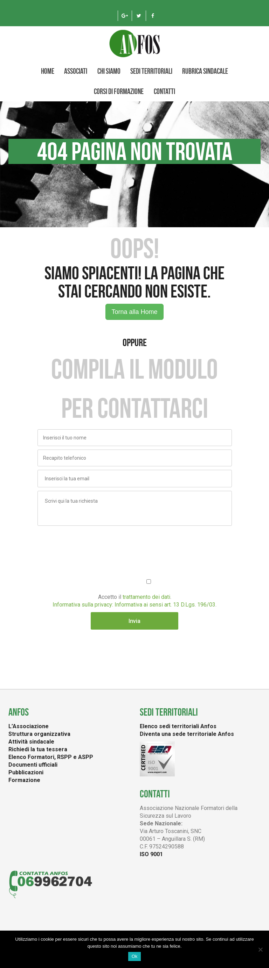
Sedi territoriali (151, 71)
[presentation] (90, 543)
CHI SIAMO (108, 71)
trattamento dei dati (146, 597)
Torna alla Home (134, 311)
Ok (135, 956)
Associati (75, 71)
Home (47, 71)
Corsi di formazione (119, 91)
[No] (260, 949)
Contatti (164, 91)
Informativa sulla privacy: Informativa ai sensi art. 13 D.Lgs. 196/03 (134, 604)
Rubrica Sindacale (205, 71)
